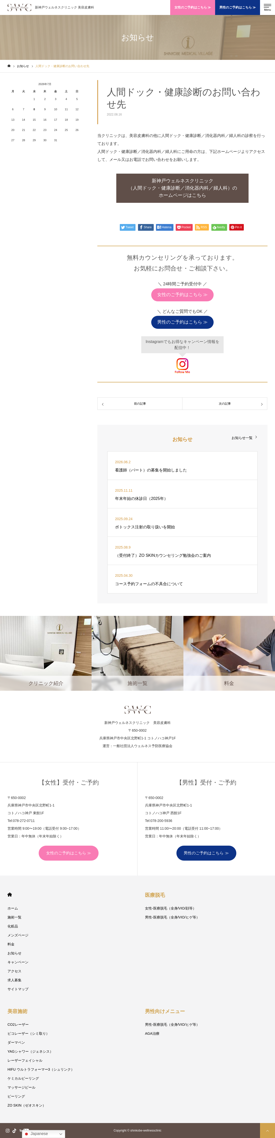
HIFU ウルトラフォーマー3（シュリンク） (40, 1069)
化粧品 (12, 926)
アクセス (14, 971)
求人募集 (14, 980)
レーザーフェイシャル (24, 1060)
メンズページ (17, 935)
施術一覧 (14, 917)
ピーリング (16, 1096)
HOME (9, 895)
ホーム (12, 908)
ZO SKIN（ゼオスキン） (26, 1105)
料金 (10, 944)
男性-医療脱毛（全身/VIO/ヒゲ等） (172, 917)
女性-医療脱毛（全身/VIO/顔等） (170, 908)
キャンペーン (17, 962)
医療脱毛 (155, 895)
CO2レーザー (18, 1024)
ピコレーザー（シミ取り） (28, 1033)
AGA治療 (152, 1033)
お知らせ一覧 (242, 438)
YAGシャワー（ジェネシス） (30, 1051)
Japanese (35, 1134)
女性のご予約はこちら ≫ (192, 7)
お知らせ (14, 953)
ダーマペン (16, 1042)
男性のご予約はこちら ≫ (237, 7)
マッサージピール (21, 1087)
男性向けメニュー (165, 1011)
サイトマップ (17, 989)
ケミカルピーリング (23, 1078)
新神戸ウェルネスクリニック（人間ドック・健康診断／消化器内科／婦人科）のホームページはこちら (182, 188)
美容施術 (17, 1011)
